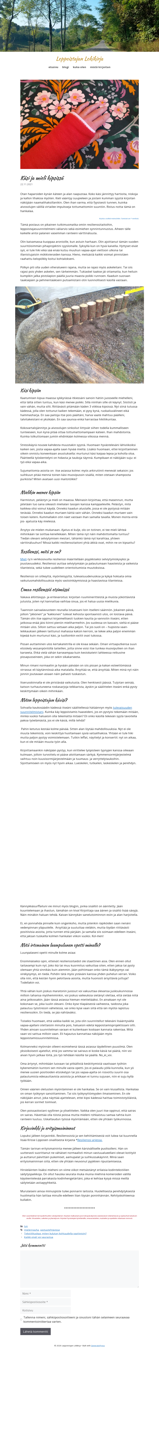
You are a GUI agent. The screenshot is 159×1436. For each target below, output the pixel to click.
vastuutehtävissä (50, 1316)
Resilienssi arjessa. (89, 1226)
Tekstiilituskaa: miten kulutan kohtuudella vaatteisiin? (55, 1319)
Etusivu (53, 67)
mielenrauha (31, 1316)
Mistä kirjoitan (100, 67)
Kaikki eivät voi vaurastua (38, 1323)
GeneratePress (98, 1432)
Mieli (23, 652)
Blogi (65, 67)
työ (26, 1312)
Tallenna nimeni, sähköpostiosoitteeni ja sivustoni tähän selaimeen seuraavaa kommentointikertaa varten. (76, 1406)
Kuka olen (79, 67)
